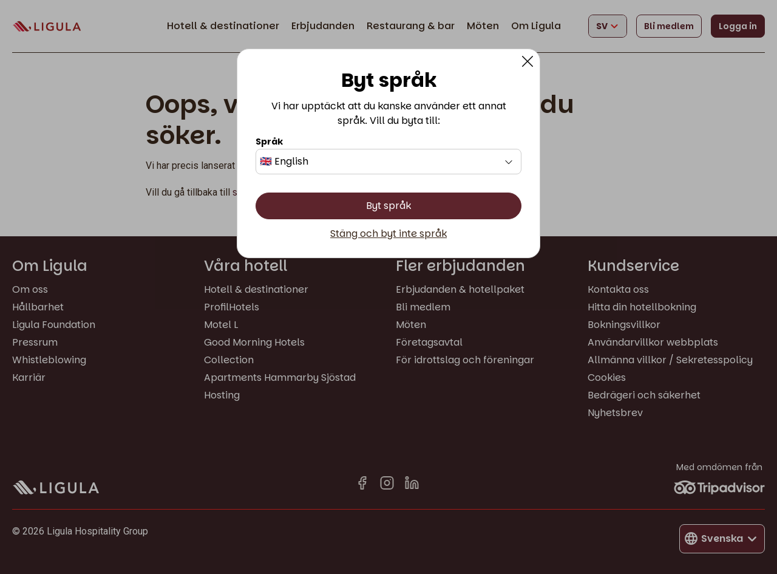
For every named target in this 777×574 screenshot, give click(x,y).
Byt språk (388, 206)
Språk (269, 141)
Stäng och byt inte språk (388, 233)
